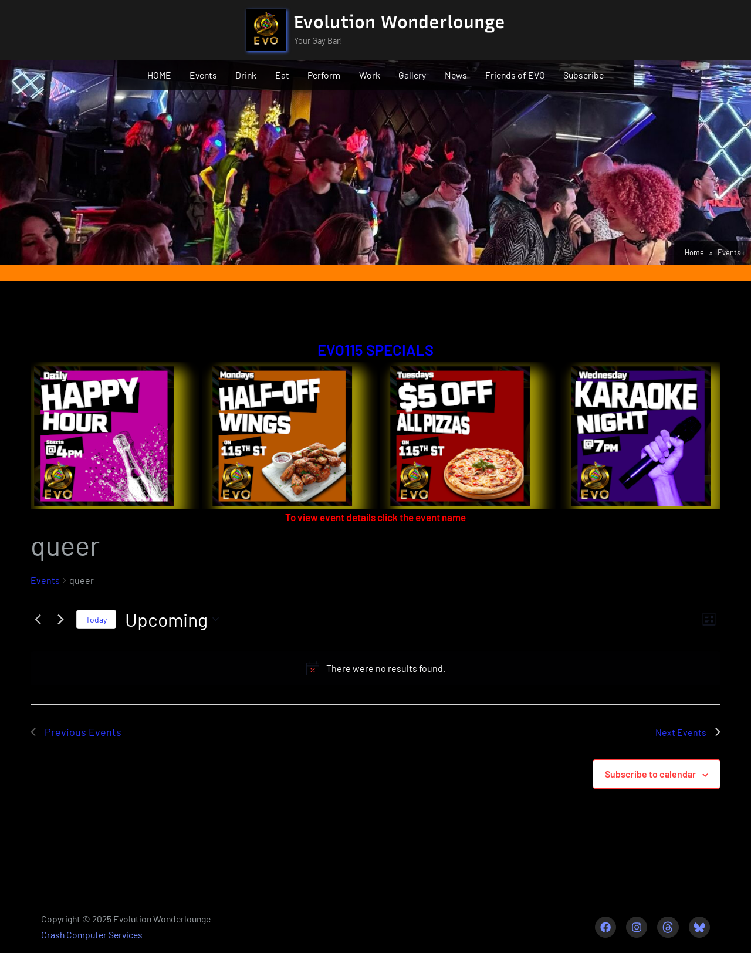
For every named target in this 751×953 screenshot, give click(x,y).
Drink (245, 74)
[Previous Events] (38, 619)
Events (203, 74)
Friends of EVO (515, 74)
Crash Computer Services (92, 934)
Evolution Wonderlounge (399, 22)
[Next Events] (60, 619)
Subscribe (583, 74)
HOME (159, 74)
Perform (323, 74)
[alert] (375, 668)
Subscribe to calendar (650, 773)
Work (369, 74)
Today (96, 619)
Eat (282, 74)
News (456, 74)
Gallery (412, 74)
